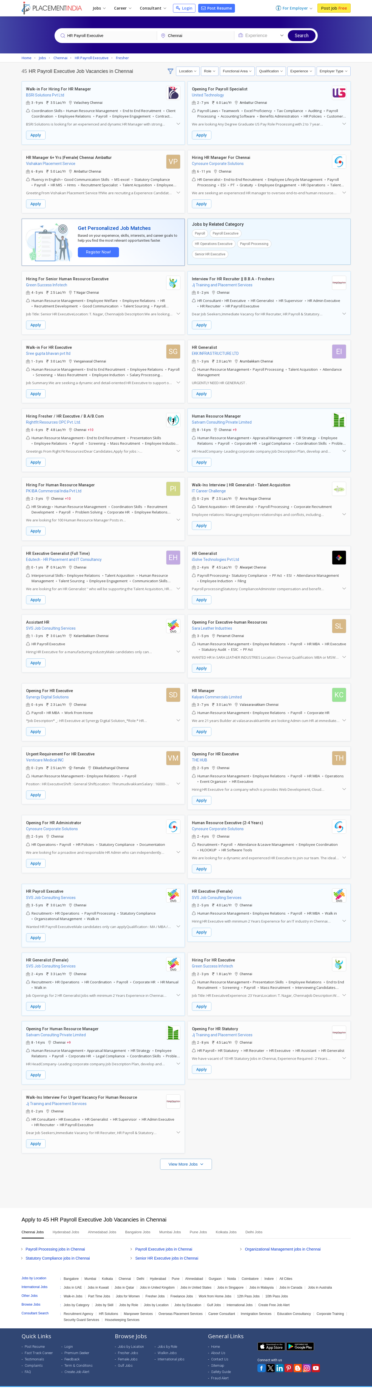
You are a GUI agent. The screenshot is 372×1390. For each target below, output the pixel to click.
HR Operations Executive (213, 243)
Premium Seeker (76, 1345)
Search (302, 35)
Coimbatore (250, 1271)
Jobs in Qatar (124, 1280)
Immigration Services (256, 1306)
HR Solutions (108, 1306)
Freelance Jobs (182, 1289)
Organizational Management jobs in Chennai (282, 1242)
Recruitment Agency (78, 1306)
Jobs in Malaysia (261, 1280)
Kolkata (107, 1271)
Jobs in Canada (290, 1280)
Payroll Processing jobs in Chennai (55, 1242)
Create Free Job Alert (273, 1297)
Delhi (140, 1271)
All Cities (285, 1271)
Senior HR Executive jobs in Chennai (166, 1251)
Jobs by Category (76, 1297)
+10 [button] (90, 428)
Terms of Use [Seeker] (334, 1385)
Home (215, 1339)
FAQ (28, 1364)
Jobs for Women (128, 1289)
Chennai (125, 1271)
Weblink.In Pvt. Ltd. (70, 1385)
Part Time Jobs (99, 1289)
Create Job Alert (76, 1364)
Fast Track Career (39, 1345)
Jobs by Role (128, 1297)
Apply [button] (35, 135)
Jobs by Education (187, 1297)
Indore (269, 1271)
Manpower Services (138, 1306)
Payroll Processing (254, 243)
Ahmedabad (194, 1271)
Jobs (99, 8)
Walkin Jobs (167, 1345)
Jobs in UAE (73, 1280)
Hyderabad (158, 1271)
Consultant (153, 8)
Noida (231, 1271)
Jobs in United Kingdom (157, 1280)
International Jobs (240, 1297)
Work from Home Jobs (215, 1289)
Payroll (200, 233)
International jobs (171, 1352)
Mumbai (90, 1271)
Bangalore (71, 1271)
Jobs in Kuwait (98, 1280)
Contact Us (219, 1352)
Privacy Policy (305, 1385)
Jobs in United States (195, 1280)
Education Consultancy (294, 1306)
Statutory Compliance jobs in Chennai (58, 1251)
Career (122, 8)
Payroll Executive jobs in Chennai (163, 1242)
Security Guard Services (81, 1312)
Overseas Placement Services (180, 1306)
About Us (218, 1345)
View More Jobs (184, 1156)
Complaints (34, 1358)
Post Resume (216, 8)
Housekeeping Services (122, 1312)
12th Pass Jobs (248, 1289)
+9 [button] (235, 428)
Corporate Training (330, 1306)
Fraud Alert (220, 1371)
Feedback (71, 1352)
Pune (176, 1271)
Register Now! (97, 251)
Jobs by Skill (104, 1297)
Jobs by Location (156, 1297)
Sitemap (217, 1358)
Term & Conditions (78, 1358)
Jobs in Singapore (230, 1280)
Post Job (334, 8)
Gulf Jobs (214, 1297)
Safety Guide (221, 1364)
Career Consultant (221, 1306)
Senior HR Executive (210, 253)
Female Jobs (128, 1352)
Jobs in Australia (320, 1280)
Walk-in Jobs (73, 1289)
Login (184, 8)
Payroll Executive (225, 233)
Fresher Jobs (155, 1289)
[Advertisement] (186, 1178)
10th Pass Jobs (276, 1289)
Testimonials (34, 1352)
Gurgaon (215, 1271)
